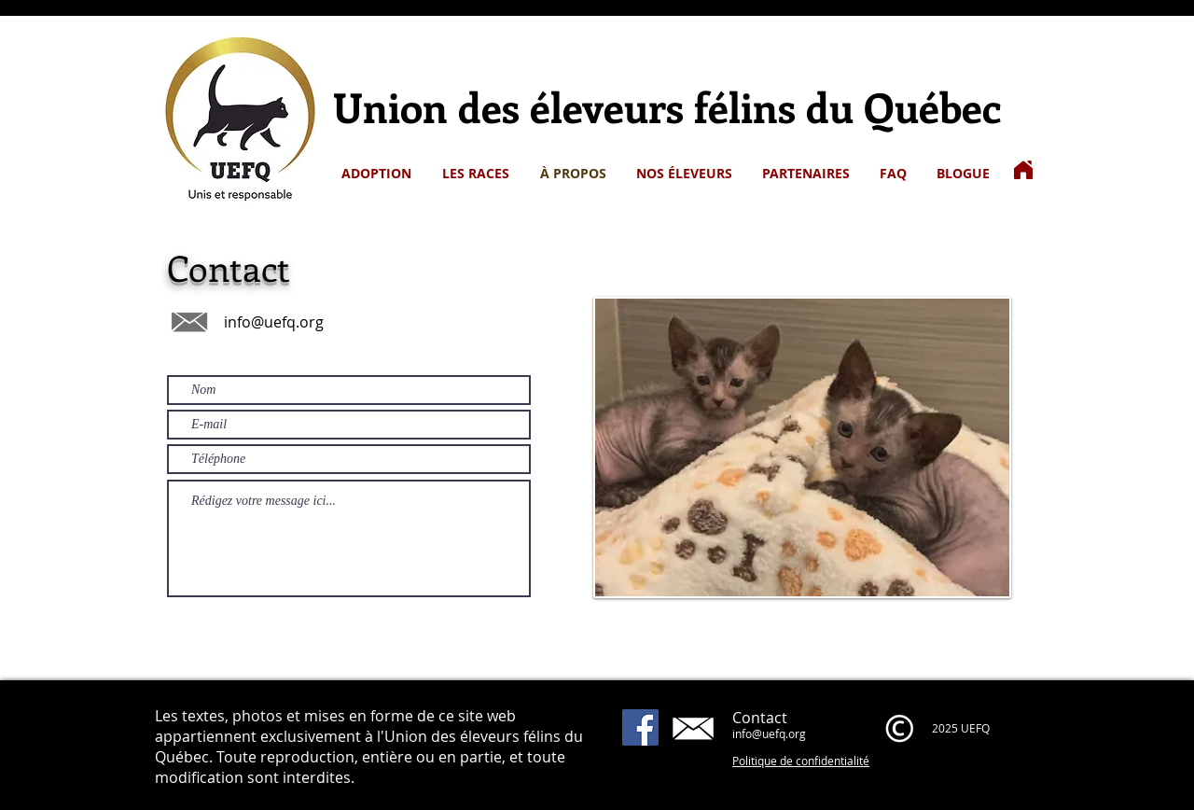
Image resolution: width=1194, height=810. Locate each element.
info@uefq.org (274, 322)
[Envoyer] (485, 617)
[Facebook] (640, 727)
